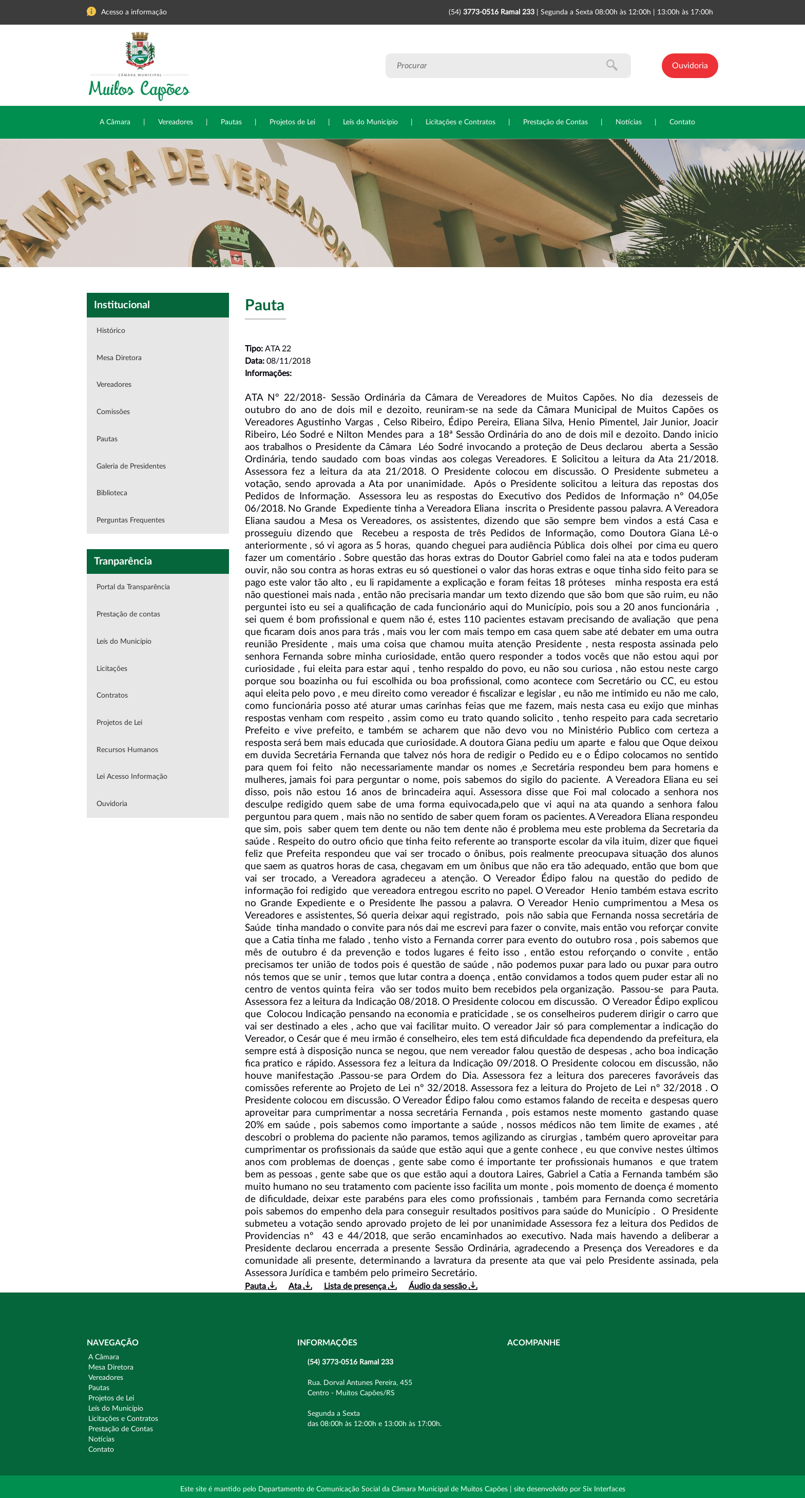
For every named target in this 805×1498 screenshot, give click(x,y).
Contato (682, 122)
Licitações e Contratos (460, 122)
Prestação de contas (128, 614)
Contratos (112, 695)
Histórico (111, 330)
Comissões (113, 412)
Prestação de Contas (555, 122)
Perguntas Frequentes (131, 520)
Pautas (231, 122)
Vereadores (175, 122)
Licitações (112, 668)
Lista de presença (360, 1286)
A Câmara (115, 122)
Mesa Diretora (119, 358)
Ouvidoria (690, 66)
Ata (300, 1286)
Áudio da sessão (443, 1286)
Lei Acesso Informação (132, 776)
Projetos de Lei (292, 122)
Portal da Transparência (133, 587)
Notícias (629, 122)
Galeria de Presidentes (131, 466)
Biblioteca (112, 493)
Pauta (260, 1286)
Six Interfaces (604, 1489)
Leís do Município (370, 122)
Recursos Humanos (127, 750)
